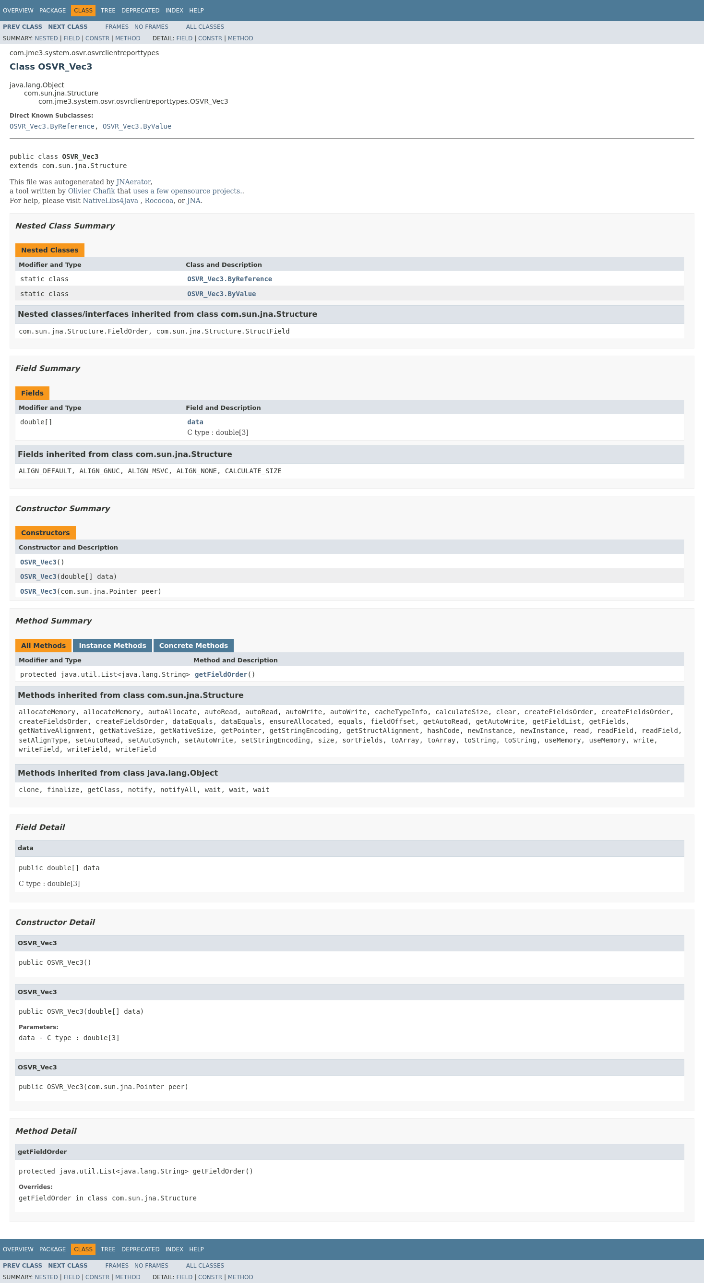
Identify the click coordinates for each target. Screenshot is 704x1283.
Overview (18, 10)
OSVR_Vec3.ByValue (137, 126)
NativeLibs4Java (110, 200)
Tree (108, 10)
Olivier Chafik (91, 191)
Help (196, 10)
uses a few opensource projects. (187, 191)
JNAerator (134, 182)
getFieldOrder (221, 674)
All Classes (205, 27)
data (195, 422)
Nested (46, 38)
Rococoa (159, 200)
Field (71, 38)
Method (128, 38)
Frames (117, 27)
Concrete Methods (193, 645)
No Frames (151, 27)
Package (52, 10)
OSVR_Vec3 (38, 562)
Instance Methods (112, 645)
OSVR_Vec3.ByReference (52, 126)
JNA (194, 200)
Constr (97, 38)
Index (175, 10)
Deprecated (140, 10)
